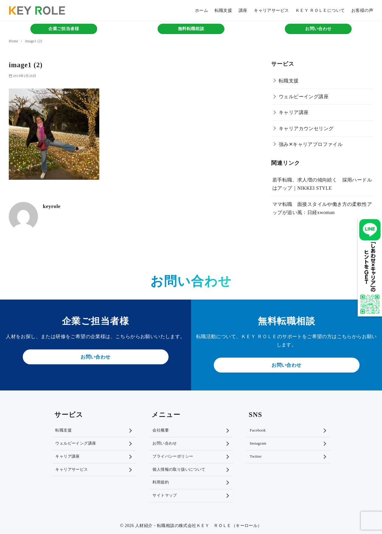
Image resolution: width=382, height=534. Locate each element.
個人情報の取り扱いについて (178, 469)
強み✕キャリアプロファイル (311, 144)
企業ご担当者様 (63, 28)
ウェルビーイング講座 (304, 96)
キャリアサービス (271, 10)
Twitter (256, 456)
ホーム (201, 10)
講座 (243, 10)
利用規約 (160, 482)
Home (14, 41)
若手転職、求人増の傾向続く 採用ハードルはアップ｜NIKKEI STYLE (322, 184)
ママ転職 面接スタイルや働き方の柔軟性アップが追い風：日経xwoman (322, 208)
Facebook (258, 430)
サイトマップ (164, 495)
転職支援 (223, 10)
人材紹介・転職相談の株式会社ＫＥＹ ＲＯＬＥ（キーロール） (198, 525)
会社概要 (160, 430)
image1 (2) (33, 41)
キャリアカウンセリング (306, 128)
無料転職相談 (191, 28)
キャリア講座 (294, 112)
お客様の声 (362, 10)
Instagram (258, 443)
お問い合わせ (318, 28)
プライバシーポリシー (172, 456)
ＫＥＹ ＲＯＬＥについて (320, 10)
